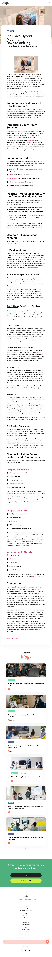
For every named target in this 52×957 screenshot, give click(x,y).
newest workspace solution (17, 131)
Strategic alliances (26, 924)
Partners (26, 917)
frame (10, 404)
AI (10, 175)
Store (26, 913)
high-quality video (12, 431)
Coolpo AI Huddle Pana (18, 469)
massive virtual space (20, 255)
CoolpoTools (34, 267)
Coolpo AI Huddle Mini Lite (20, 552)
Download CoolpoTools (26, 910)
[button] (49, 2)
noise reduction (11, 337)
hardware (19, 185)
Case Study (26, 915)
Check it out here (37, 576)
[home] (5, 3)
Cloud (11, 182)
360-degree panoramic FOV (18, 473)
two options (30, 140)
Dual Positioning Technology (15, 311)
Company (26, 906)
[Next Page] (26, 848)
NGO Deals (26, 922)
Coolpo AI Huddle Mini (17, 510)
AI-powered (38, 293)
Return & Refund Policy (26, 933)
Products (26, 908)
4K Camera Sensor (15, 559)
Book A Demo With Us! (14, 638)
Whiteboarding (14, 178)
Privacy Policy (26, 931)
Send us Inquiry (26, 929)
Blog (26, 927)
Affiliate (26, 920)
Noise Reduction (14, 570)
